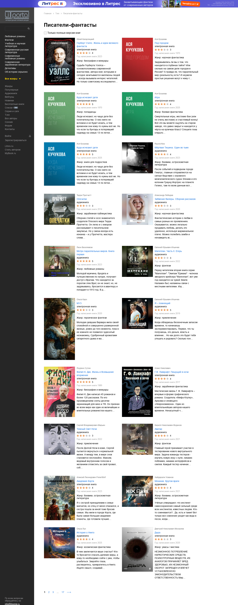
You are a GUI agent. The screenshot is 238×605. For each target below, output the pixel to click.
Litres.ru (9, 146)
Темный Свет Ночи (87, 429)
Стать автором (12, 149)
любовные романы (15, 36)
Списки (9, 107)
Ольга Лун (81, 529)
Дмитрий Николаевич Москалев (169, 529)
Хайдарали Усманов (164, 477)
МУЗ (79, 303)
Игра (157, 97)
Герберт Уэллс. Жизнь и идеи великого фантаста (97, 45)
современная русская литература (17, 51)
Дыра (157, 532)
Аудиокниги (11, 93)
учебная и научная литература (15, 44)
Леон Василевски (85, 247)
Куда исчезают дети (87, 97)
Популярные (11, 89)
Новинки (9, 100)
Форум (8, 125)
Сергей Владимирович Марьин (91, 425)
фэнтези (9, 40)
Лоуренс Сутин (84, 368)
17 (63, 592)
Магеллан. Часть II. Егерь (168, 251)
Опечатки (82, 199)
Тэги (7, 115)
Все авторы (11, 118)
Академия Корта (85, 481)
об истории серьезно (16, 72)
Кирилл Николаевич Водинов (168, 425)
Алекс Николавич (162, 368)
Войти (8, 136)
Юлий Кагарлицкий (85, 39)
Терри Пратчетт (84, 195)
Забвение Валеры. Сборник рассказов (175, 199)
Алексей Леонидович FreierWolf (91, 477)
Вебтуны (9, 97)
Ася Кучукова (161, 39)
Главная (47, 13)
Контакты (10, 129)
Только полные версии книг (64, 32)
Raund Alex (160, 144)
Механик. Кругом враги (167, 481)
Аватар (158, 429)
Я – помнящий (162, 303)
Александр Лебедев (164, 195)
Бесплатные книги (14, 104)
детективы (10, 68)
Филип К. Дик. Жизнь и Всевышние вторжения (95, 374)
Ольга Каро (82, 299)
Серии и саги (12, 111)
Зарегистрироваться (15, 140)
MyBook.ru (10, 153)
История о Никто (85, 532)
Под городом (161, 43)
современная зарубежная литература (17, 63)
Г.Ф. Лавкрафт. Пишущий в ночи (172, 372)
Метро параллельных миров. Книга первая (95, 253)
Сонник (9, 122)
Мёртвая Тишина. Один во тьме (172, 147)
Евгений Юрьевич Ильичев (167, 247)
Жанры (9, 86)
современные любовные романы (15, 57)
